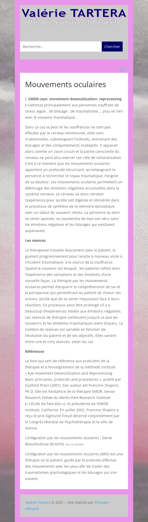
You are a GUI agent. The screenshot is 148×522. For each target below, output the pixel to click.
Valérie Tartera (37, 502)
